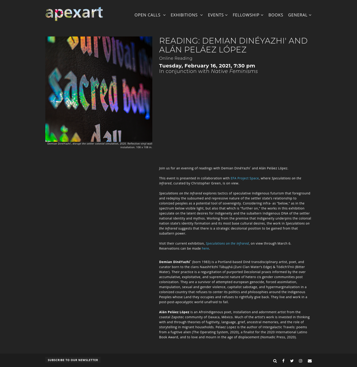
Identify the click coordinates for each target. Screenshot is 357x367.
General (300, 15)
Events (218, 15)
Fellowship (248, 15)
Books (275, 15)
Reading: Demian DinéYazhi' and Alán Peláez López (233, 45)
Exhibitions (187, 15)
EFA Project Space (245, 178)
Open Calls (150, 15)
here (205, 248)
